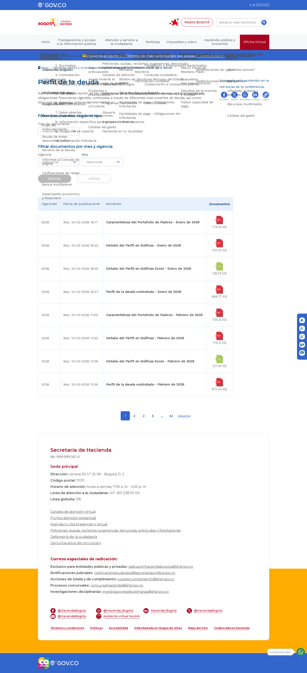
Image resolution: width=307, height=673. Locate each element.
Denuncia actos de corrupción (75, 543)
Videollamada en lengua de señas (158, 628)
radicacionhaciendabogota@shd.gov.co (160, 567)
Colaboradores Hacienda (231, 628)
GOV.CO (262, 5)
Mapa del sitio (198, 628)
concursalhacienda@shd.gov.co (117, 585)
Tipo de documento (54, 124)
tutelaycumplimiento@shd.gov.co (145, 579)
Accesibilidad (118, 628)
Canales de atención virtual (73, 512)
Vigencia (44, 155)
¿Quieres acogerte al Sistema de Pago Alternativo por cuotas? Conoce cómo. (156, 55)
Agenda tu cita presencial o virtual (79, 524)
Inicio (43, 68)
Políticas (96, 628)
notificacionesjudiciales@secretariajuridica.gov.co (134, 573)
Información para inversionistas (120, 67)
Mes (85, 155)
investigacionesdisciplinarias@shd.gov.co (136, 592)
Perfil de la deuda (159, 67)
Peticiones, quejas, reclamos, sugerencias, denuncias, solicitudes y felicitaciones (115, 531)
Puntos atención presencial (73, 518)
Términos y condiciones (67, 628)
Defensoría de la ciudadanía (73, 537)
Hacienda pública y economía (73, 67)
